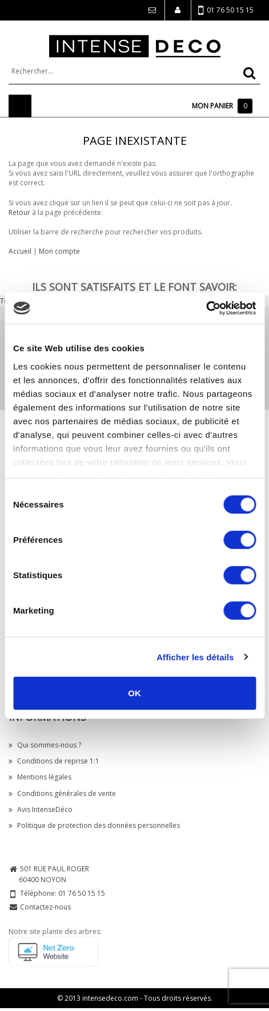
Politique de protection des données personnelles (94, 825)
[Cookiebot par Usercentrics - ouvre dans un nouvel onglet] (206, 308)
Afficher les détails (195, 656)
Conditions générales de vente (62, 793)
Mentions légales (40, 777)
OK (134, 693)
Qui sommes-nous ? (45, 745)
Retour (19, 212)
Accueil (20, 251)
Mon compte (59, 251)
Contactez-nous (45, 907)
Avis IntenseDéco (41, 809)
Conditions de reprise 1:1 (54, 761)
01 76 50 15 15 (226, 10)
